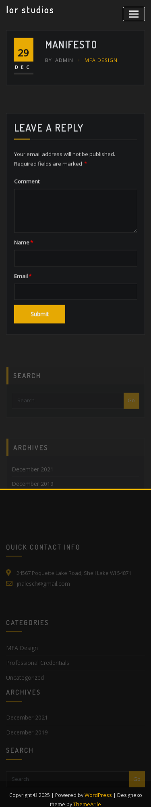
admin (58, 70)
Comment (25, 220)
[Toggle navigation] (135, 13)
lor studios (29, 9)
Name (23, 281)
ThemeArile (87, 792)
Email (22, 314)
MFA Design (98, 70)
